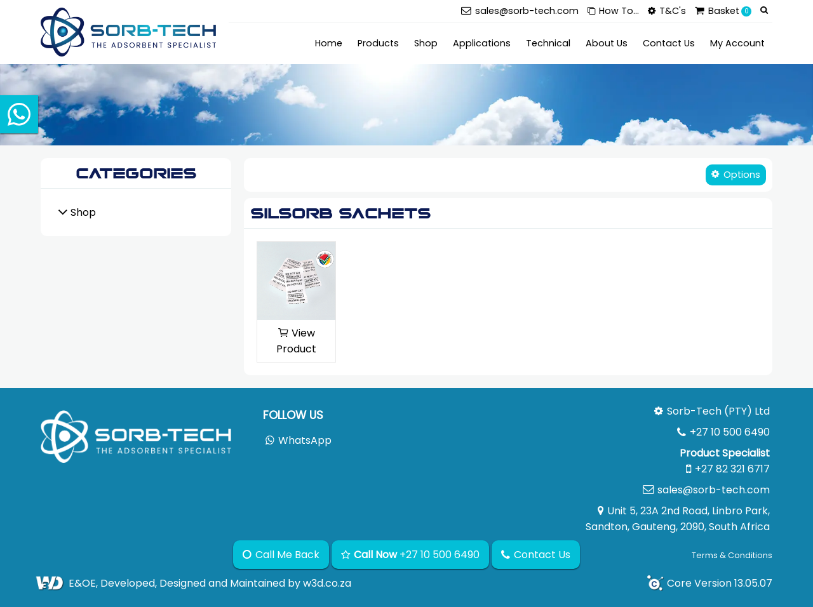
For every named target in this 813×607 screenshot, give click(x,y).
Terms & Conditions (732, 555)
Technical (548, 43)
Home (328, 43)
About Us (607, 43)
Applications (482, 43)
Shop (426, 43)
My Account (737, 43)
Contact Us (669, 43)
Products (378, 43)
